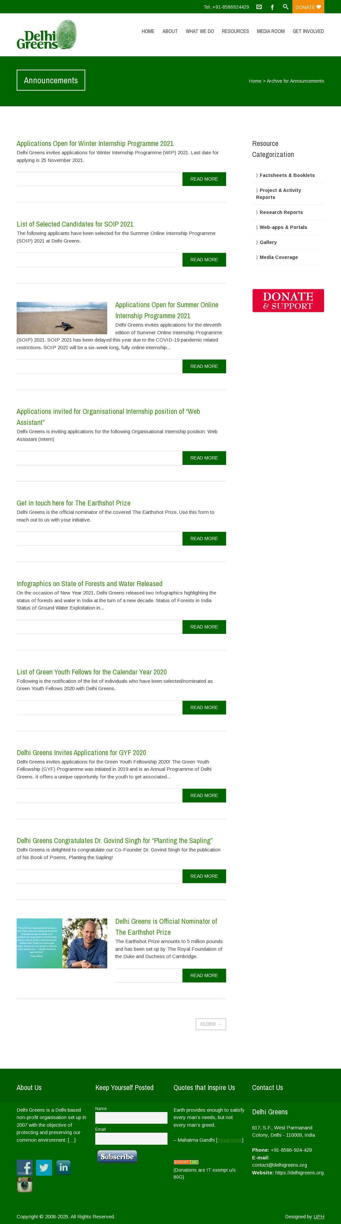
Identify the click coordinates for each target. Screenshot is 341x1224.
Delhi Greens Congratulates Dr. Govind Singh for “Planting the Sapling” (114, 840)
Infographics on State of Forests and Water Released (90, 584)
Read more (229, 1140)
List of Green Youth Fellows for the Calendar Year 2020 (92, 672)
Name (101, 1108)
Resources (235, 31)
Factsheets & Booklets (287, 175)
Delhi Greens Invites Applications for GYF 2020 (81, 752)
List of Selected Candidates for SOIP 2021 (75, 224)
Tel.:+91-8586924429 (226, 7)
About (170, 31)
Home (148, 31)
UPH (319, 1216)
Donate (308, 7)
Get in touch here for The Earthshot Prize (74, 503)
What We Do (200, 31)
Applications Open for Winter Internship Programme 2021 (95, 143)
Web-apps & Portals (283, 227)
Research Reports (281, 212)
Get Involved (308, 31)
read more (204, 179)
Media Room (271, 31)
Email (100, 1129)
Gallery (268, 242)
